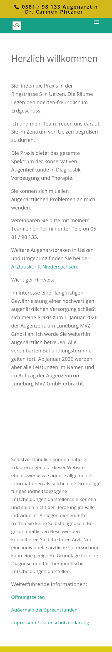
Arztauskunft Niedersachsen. (44, 266)
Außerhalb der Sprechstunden (44, 610)
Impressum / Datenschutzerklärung (50, 622)
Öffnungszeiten (28, 597)
